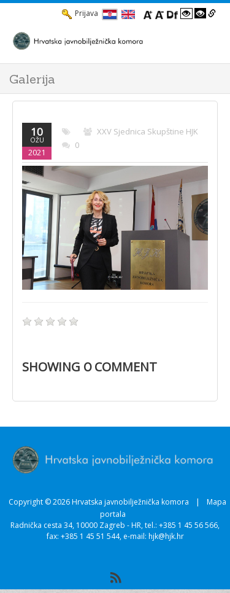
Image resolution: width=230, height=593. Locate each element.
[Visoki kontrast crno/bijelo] (200, 13)
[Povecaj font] (148, 13)
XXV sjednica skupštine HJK (147, 131)
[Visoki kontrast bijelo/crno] (186, 13)
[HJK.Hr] (102, 40)
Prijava (80, 13)
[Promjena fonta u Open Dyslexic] (172, 13)
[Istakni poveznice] (212, 13)
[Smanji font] (159, 13)
